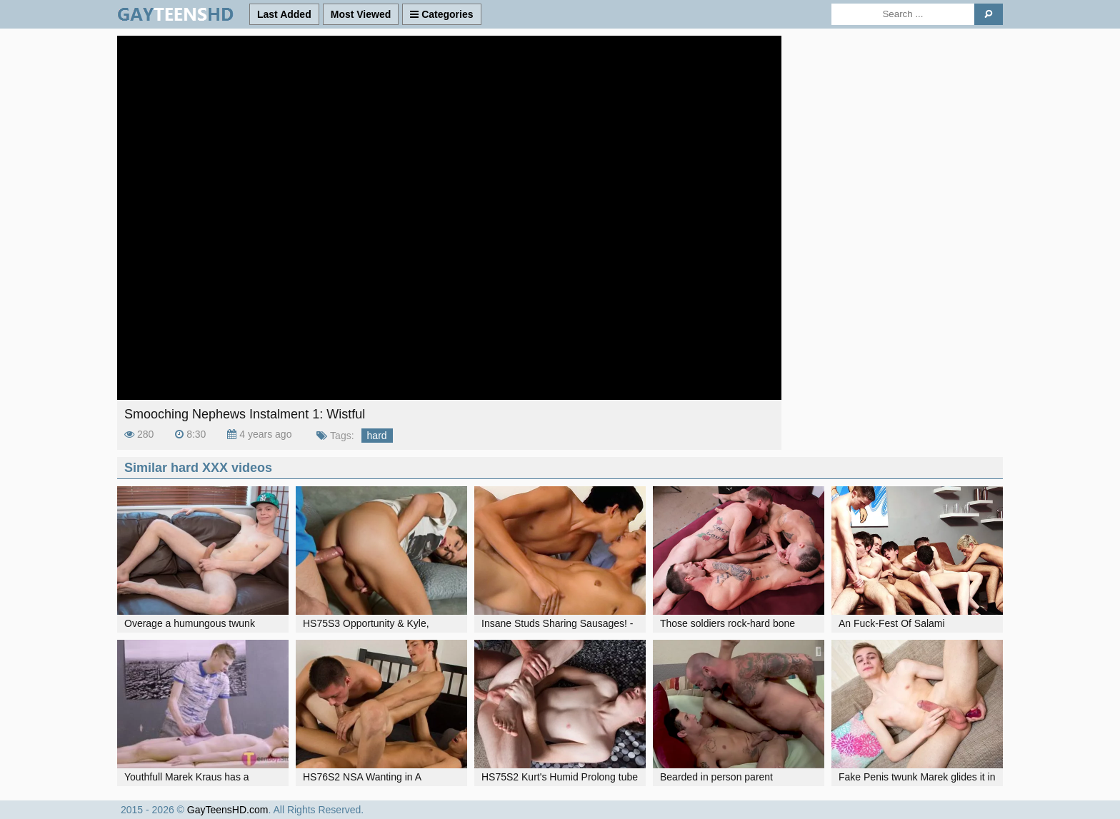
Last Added (284, 14)
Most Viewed (361, 14)
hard (377, 435)
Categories (441, 14)
